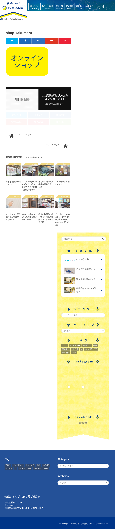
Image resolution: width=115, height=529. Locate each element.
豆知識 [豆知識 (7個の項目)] (74, 352)
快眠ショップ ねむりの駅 (81, 523)
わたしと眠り (47, 7)
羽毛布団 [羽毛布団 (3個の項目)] (65, 352)
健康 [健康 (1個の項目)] (95, 345)
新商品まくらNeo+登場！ (80, 290)
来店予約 (23, 7)
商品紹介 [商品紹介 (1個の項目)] (65, 349)
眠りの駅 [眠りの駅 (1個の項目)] (88, 349)
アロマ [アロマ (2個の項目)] (64, 345)
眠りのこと (34, 7)
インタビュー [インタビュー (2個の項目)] (75, 345)
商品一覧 (59, 7)
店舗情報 (69, 7)
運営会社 (79, 7)
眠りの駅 (83, 423)
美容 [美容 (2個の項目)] (96, 349)
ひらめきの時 (76, 260)
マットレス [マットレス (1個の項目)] (86, 345)
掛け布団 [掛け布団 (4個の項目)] (74, 349)
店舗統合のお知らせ (79, 270)
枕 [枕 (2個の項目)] (81, 349)
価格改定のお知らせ (79, 279)
